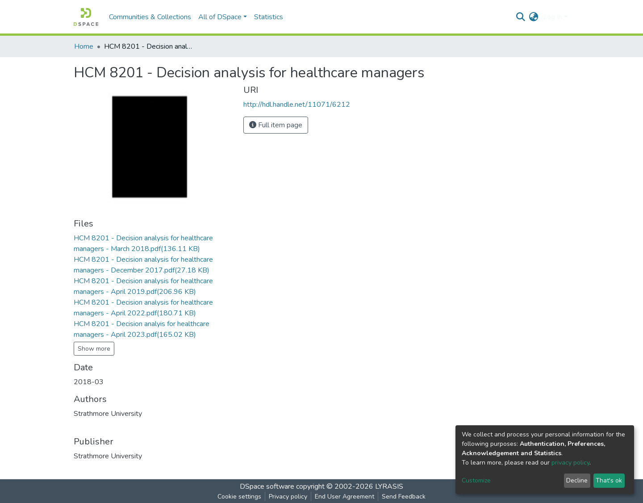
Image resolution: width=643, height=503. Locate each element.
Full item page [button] (275, 125)
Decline (577, 480)
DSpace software (267, 486)
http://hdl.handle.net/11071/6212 (296, 104)
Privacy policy (288, 496)
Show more (94, 348)
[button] (533, 17)
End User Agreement (344, 496)
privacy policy (570, 462)
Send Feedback (404, 496)
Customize (476, 480)
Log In (552, 17)
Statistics (268, 17)
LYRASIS (389, 486)
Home (83, 46)
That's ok (609, 480)
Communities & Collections (150, 17)
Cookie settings (239, 496)
